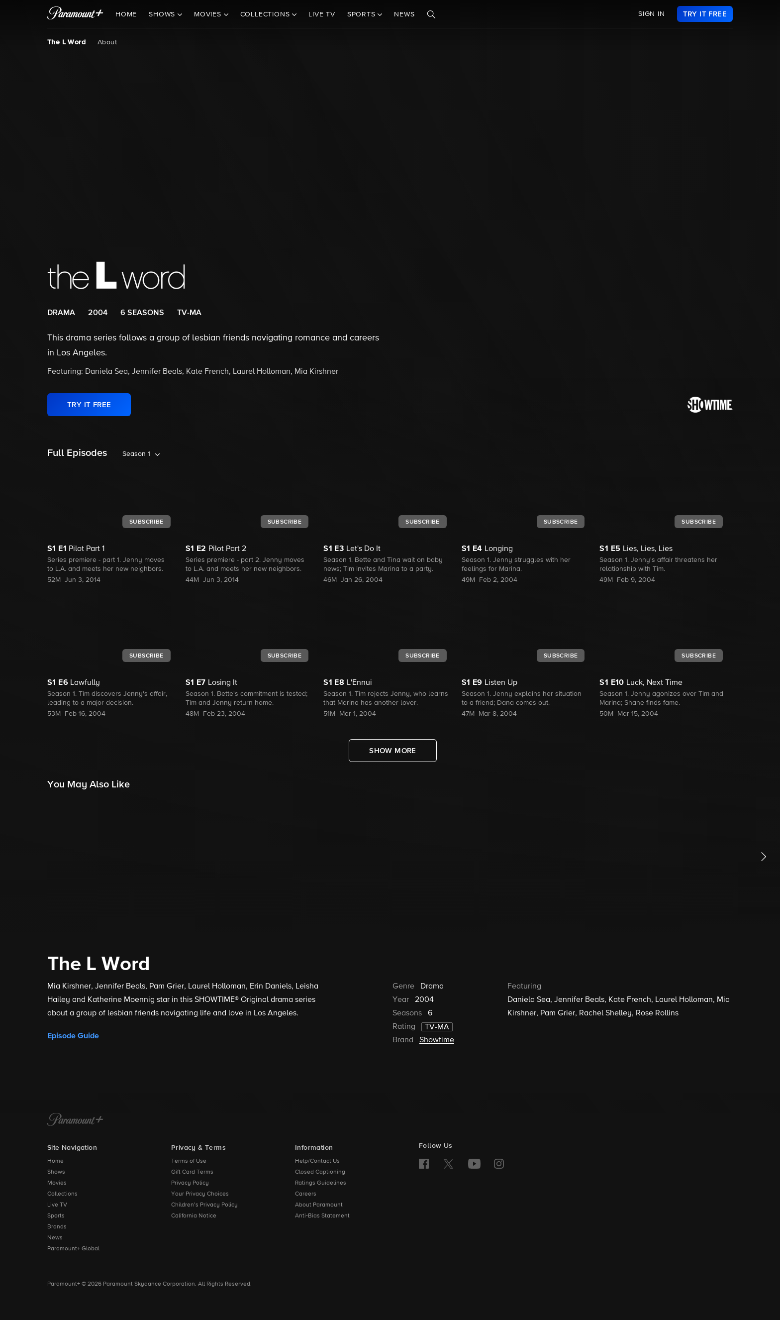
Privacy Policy (190, 1183)
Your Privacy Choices (200, 1194)
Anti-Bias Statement (322, 1216)
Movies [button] (209, 14)
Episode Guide (73, 1036)
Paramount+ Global (73, 1249)
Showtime (436, 1040)
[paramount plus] (75, 13)
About (107, 42)
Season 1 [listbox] (136, 453)
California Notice (193, 1216)
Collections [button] (266, 14)
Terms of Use (188, 1161)
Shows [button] (163, 14)
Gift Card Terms (192, 1172)
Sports (56, 1216)
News (404, 14)
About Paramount (319, 1205)
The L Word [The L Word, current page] (66, 42)
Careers (305, 1194)
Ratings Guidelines (320, 1183)
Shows (56, 1172)
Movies (57, 1183)
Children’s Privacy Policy (204, 1205)
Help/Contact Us (317, 1161)
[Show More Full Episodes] (393, 750)
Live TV (321, 14)
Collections (62, 1194)
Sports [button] (362, 14)
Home (126, 14)
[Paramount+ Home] (75, 1120)
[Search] (431, 14)
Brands (57, 1227)
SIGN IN (651, 13)
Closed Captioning (320, 1172)
